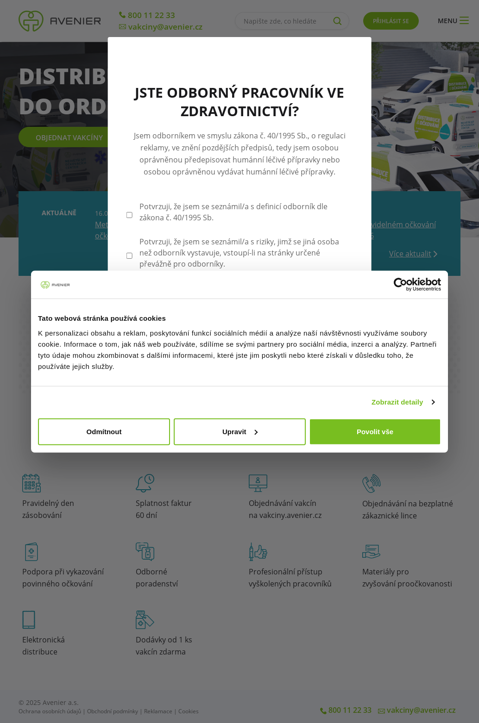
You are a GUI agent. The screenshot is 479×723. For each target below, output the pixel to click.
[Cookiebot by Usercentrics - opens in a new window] (400, 285)
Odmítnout (104, 431)
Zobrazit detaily (397, 402)
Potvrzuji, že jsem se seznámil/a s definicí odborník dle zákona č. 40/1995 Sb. (233, 212)
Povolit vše (375, 431)
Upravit (240, 431)
